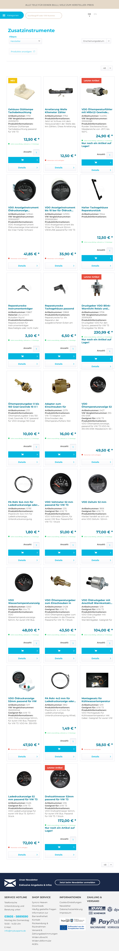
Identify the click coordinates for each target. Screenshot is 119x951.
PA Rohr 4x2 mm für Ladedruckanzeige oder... (60, 700)
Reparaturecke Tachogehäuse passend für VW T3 (59, 307)
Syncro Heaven (39, 902)
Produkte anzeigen (23, 51)
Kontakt (36, 919)
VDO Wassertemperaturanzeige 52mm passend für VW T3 (23, 602)
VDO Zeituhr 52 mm (94, 502)
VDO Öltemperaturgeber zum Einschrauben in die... (60, 602)
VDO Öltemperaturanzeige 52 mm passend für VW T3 (97, 405)
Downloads (38, 906)
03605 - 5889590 (16, 916)
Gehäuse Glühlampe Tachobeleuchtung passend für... (20, 111)
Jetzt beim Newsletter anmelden (77, 882)
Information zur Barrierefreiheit (40, 914)
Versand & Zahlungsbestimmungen (45, 932)
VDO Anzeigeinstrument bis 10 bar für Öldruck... (60, 209)
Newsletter (65, 906)
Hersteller (16, 41)
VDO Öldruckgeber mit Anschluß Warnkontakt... (97, 602)
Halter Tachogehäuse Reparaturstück (95, 209)
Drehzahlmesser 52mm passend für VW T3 (59, 798)
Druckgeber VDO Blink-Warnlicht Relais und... (96, 307)
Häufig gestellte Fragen (44, 909)
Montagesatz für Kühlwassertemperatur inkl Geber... (96, 700)
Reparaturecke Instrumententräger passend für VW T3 (20, 307)
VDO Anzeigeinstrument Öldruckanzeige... (23, 209)
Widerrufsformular (41, 940)
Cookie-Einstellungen (70, 902)
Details (28, 167)
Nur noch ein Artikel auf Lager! (96, 145)
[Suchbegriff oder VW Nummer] (43, 15)
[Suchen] (58, 15)
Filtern (13, 36)
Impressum (65, 912)
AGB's (35, 944)
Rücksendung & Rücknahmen (40, 925)
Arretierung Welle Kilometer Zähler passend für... (56, 111)
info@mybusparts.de (15, 930)
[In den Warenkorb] (23, 160)
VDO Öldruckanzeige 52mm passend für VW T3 (22, 700)
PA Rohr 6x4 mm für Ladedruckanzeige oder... (23, 503)
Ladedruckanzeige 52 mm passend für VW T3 (22, 798)
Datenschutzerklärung (71, 909)
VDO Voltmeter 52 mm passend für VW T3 (59, 503)
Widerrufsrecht (40, 937)
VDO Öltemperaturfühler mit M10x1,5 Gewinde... (97, 111)
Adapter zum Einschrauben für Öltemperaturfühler (57, 405)
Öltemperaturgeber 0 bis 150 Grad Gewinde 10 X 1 (23, 405)
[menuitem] (47, 15)
